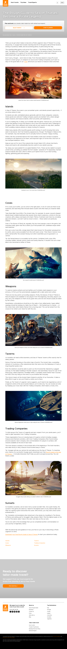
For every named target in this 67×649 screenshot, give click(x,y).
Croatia (48, 611)
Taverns (36, 540)
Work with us (32, 615)
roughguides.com (7, 35)
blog (14, 35)
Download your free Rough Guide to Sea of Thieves (21, 534)
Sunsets (36, 545)
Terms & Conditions (56, 636)
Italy (48, 607)
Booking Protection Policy (34, 628)
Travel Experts (33, 2)
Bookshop (31, 609)
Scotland (49, 617)
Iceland (48, 613)
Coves (7, 543)
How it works (15, 2)
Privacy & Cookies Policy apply (9, 637)
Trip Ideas (24, 2)
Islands (7, 540)
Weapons (8, 545)
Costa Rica (49, 615)
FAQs (30, 613)
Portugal (49, 609)
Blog (30, 617)
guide (25, 61)
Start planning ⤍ (13, 585)
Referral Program (33, 630)
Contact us (31, 611)
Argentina (49, 618)
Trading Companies (39, 543)
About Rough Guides (33, 607)
